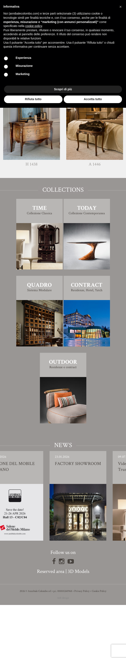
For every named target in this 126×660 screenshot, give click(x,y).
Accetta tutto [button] (93, 99)
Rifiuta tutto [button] (33, 99)
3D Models (78, 626)
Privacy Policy (81, 646)
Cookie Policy (99, 646)
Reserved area (50, 626)
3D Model (63, 138)
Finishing (63, 126)
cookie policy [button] (33, 26)
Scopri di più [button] (63, 89)
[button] (120, 6)
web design (63, 653)
